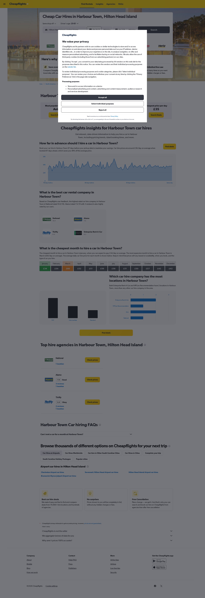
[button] (102, 97)
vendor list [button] (72, 67)
